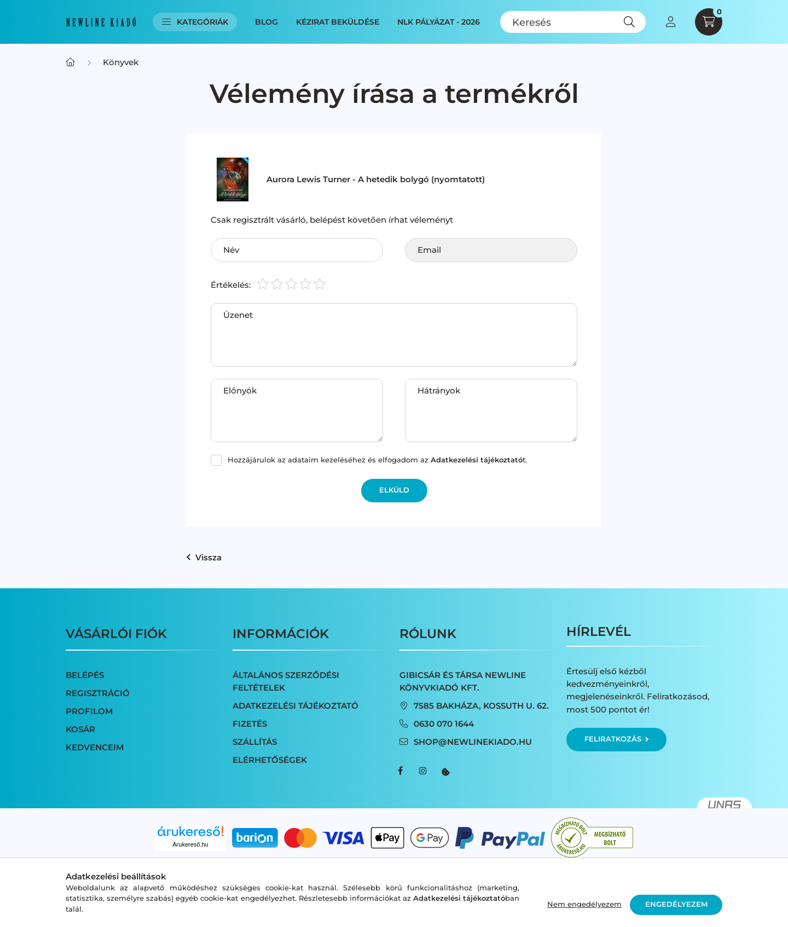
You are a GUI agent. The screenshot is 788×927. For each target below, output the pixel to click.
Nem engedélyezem (584, 904)
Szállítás (255, 742)
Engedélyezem (676, 904)
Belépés (85, 675)
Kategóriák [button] (195, 22)
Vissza (204, 557)
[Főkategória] (70, 62)
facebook (401, 771)
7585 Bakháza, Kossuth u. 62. (481, 705)
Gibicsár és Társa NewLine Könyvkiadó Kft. (462, 681)
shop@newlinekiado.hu (473, 742)
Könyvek (120, 62)
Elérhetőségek (270, 760)
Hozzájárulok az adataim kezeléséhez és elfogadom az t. (377, 459)
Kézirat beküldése (337, 22)
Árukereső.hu (190, 844)
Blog (266, 22)
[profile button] (670, 22)
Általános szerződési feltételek (286, 681)
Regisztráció (98, 693)
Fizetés (250, 724)
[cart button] (708, 22)
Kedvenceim (95, 747)
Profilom (89, 711)
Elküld (394, 489)
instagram (422, 771)
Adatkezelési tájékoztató (295, 705)
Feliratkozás (616, 738)
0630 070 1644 (444, 724)
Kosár (80, 729)
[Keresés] (573, 22)
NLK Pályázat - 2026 (438, 22)
